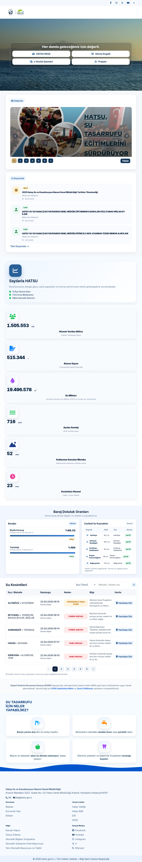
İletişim (9, 815)
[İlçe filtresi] (85, 584)
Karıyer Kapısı (13, 830)
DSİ (74, 815)
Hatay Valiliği (79, 806)
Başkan (9, 806)
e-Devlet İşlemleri (41, 61)
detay (71, 539)
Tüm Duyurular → (19, 246)
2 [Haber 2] (20, 161)
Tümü (125, 160)
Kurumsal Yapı (13, 811)
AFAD (75, 820)
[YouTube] (128, 3)
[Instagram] (116, 3)
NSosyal (78, 848)
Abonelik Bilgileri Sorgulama (20, 839)
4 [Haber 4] (32, 161)
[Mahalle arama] (113, 584)
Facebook (79, 830)
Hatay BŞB (77, 811)
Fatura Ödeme (13, 834)
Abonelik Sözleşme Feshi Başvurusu (24, 843)
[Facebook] (110, 3)
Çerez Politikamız (85, 688)
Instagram (79, 839)
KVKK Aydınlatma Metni (62, 688)
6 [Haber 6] (44, 161)
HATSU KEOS (41, 53)
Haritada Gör (124, 603)
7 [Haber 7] (50, 161)
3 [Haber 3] (26, 161)
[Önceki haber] (15, 136)
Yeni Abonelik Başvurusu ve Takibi (23, 848)
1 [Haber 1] (14, 161)
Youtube (78, 834)
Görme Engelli (100, 53)
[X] (122, 3)
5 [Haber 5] (38, 161)
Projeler (101, 61)
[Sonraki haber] (127, 136)
